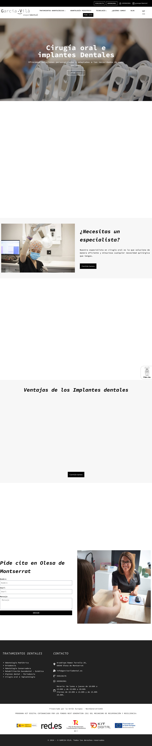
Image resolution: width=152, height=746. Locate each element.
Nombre (3, 579)
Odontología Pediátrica (17, 663)
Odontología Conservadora (18, 668)
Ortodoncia (10, 665)
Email (2, 588)
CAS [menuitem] (143, 14)
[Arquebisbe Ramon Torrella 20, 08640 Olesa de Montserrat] (127, 665)
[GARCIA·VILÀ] (19, 12)
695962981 (111, 3)
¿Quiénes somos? (119, 11)
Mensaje (3, 596)
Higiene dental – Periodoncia (20, 674)
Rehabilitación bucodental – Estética (24, 671)
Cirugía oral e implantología (20, 677)
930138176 (99, 3)
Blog (132, 11)
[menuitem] (144, 11)
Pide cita (88, 15)
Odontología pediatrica (80, 11)
